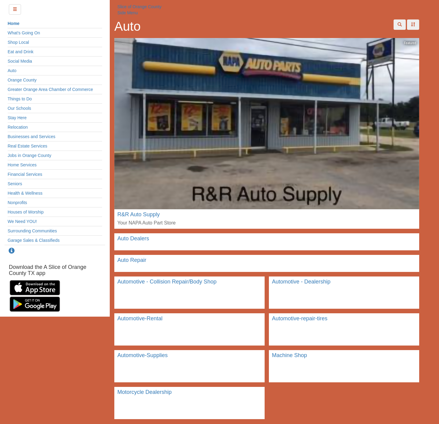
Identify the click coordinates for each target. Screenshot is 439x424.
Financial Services (25, 174)
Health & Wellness (25, 193)
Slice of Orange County (139, 6)
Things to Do (20, 98)
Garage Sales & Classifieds (33, 240)
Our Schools (19, 108)
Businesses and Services (31, 136)
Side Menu (127, 12)
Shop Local (18, 42)
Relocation (18, 127)
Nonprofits (17, 202)
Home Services (22, 164)
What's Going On (24, 32)
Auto (12, 70)
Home (14, 23)
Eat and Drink (21, 51)
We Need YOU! (22, 221)
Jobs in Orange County (29, 155)
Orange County (22, 80)
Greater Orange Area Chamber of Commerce (50, 89)
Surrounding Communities (32, 230)
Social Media (20, 61)
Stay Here (17, 117)
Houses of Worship (26, 212)
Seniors (15, 183)
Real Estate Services (27, 146)
